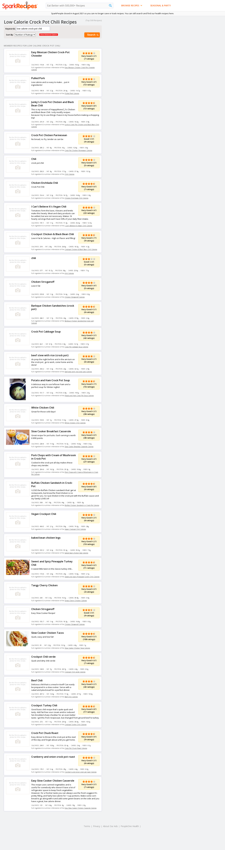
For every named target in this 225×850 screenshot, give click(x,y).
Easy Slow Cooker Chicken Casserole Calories (80, 808)
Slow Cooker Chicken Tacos (47, 632)
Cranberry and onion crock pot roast (53, 756)
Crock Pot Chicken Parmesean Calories (78, 150)
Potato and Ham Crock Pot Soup (50, 380)
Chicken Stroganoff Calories (75, 297)
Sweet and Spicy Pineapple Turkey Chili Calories (82, 577)
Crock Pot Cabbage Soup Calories (76, 347)
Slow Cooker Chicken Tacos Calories (77, 648)
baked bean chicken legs (46, 537)
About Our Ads (110, 826)
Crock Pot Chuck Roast (44, 733)
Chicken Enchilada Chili (44, 183)
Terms (87, 826)
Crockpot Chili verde (43, 656)
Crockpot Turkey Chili (44, 705)
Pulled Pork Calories (72, 93)
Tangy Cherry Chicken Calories (76, 601)
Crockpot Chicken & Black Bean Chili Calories (81, 249)
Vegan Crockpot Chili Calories (75, 529)
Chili (33, 159)
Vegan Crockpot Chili (43, 514)
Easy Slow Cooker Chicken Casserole (52, 780)
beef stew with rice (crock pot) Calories (78, 372)
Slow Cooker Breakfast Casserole (51, 431)
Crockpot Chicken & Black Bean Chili (52, 234)
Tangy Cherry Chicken (44, 585)
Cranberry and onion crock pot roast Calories (80, 772)
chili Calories (69, 273)
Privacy (96, 826)
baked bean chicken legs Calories (76, 553)
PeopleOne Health (130, 826)
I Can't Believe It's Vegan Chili (48, 206)
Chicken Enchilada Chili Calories (76, 198)
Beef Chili (37, 680)
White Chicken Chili (42, 407)
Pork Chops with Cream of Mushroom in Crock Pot (53, 457)
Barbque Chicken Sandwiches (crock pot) (52, 307)
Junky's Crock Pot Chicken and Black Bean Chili (52, 103)
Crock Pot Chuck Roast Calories (76, 748)
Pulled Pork (38, 78)
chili (33, 258)
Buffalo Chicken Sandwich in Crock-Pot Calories (82, 505)
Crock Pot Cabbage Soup (46, 331)
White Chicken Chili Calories (75, 423)
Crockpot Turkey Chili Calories (75, 724)
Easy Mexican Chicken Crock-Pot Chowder (50, 54)
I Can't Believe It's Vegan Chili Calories (78, 226)
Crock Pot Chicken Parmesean (49, 135)
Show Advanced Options (48, 34)
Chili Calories (69, 174)
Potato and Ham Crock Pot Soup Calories (79, 395)
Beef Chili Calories (71, 697)
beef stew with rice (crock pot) (50, 355)
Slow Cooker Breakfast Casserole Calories (79, 447)
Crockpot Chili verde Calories (75, 672)
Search (93, 34)
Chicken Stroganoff (42, 281)
